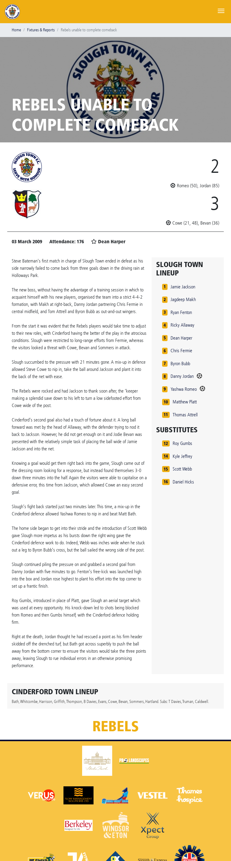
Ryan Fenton (181, 312)
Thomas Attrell (185, 415)
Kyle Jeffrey (182, 456)
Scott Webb (182, 469)
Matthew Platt (185, 402)
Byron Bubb (180, 363)
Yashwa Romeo (184, 389)
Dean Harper (181, 338)
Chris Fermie (181, 350)
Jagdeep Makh (183, 299)
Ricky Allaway (182, 325)
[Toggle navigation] (221, 10)
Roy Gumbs (182, 443)
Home (16, 30)
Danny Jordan (182, 376)
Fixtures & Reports (41, 30)
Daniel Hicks (183, 482)
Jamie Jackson (183, 287)
